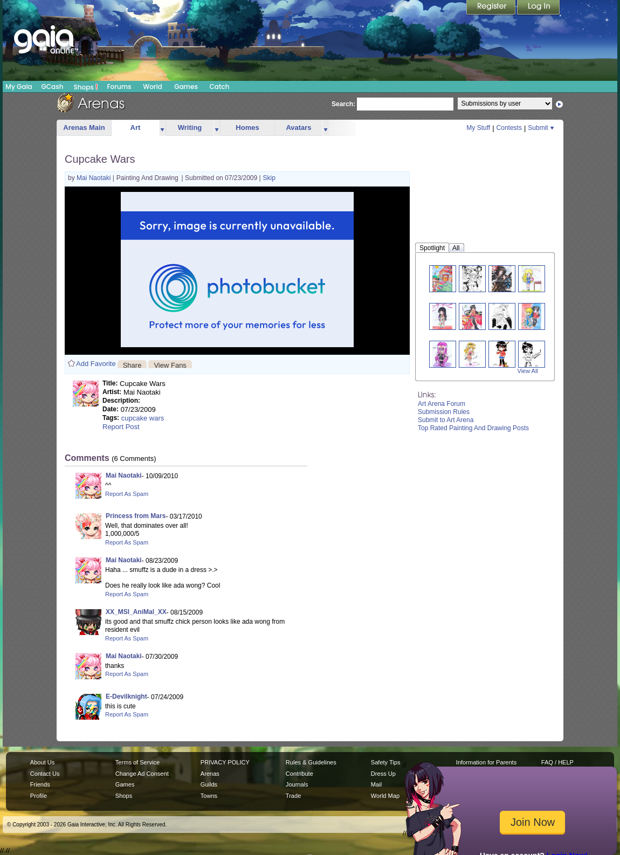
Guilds (209, 784)
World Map (385, 795)
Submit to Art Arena (445, 420)
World (152, 86)
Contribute (299, 773)
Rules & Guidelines (311, 762)
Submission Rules (444, 412)
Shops (86, 86)
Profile (38, 795)
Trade (293, 795)
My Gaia (18, 86)
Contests (509, 128)
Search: (343, 104)
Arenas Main (84, 127)
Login (538, 8)
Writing (190, 127)
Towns (209, 795)
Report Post (121, 427)
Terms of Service (137, 762)
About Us (42, 762)
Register (491, 8)
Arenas (210, 773)
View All (528, 371)
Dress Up (383, 773)
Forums (119, 86)
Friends (40, 784)
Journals (297, 784)
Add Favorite (96, 364)
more (162, 128)
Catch (220, 86)
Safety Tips (386, 762)
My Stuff (478, 128)
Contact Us (45, 773)
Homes (247, 127)
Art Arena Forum (441, 404)
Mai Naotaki (95, 178)
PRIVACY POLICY (225, 762)
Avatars (298, 127)
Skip (269, 178)
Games (186, 86)
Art (135, 127)
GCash (53, 86)
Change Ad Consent (142, 773)
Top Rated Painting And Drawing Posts (473, 428)
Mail (376, 784)
